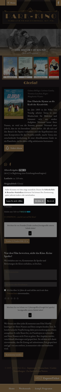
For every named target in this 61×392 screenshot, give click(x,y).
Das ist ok (50, 201)
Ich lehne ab (39, 201)
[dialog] (30, 196)
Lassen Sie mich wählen (14, 201)
